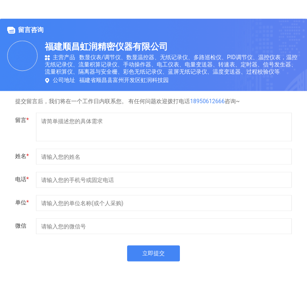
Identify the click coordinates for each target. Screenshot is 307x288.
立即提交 (153, 253)
